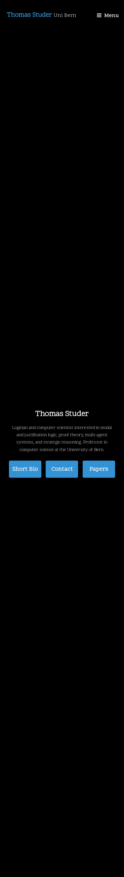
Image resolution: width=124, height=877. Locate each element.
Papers (99, 469)
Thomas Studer (41, 15)
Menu (111, 15)
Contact (62, 469)
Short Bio (25, 469)
